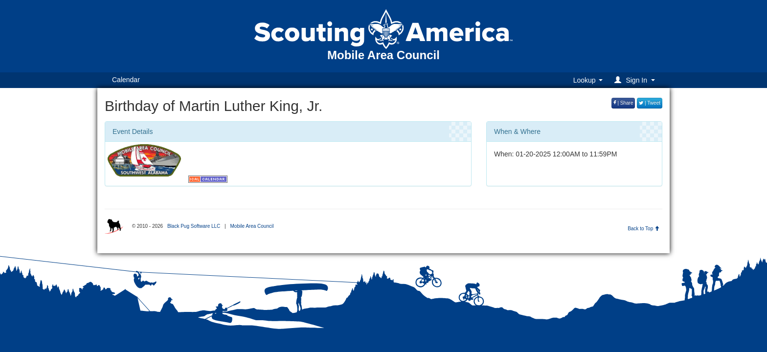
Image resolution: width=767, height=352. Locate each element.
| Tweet (649, 103)
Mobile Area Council (251, 226)
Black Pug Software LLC (193, 226)
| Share (623, 103)
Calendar (126, 80)
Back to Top (643, 228)
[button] (636, 80)
